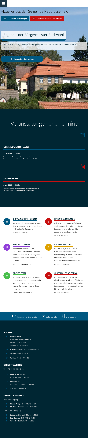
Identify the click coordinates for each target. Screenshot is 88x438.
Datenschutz (49, 317)
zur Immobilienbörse (21, 264)
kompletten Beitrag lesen (22, 58)
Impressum (69, 317)
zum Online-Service (20, 233)
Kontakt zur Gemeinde (24, 317)
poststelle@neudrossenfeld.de (25, 350)
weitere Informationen (63, 236)
